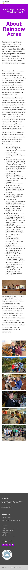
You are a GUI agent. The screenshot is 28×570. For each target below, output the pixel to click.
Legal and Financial (6, 517)
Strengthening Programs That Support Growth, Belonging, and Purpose (12, 501)
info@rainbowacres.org (8, 535)
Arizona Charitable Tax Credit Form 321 (11, 520)
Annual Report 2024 (6, 507)
